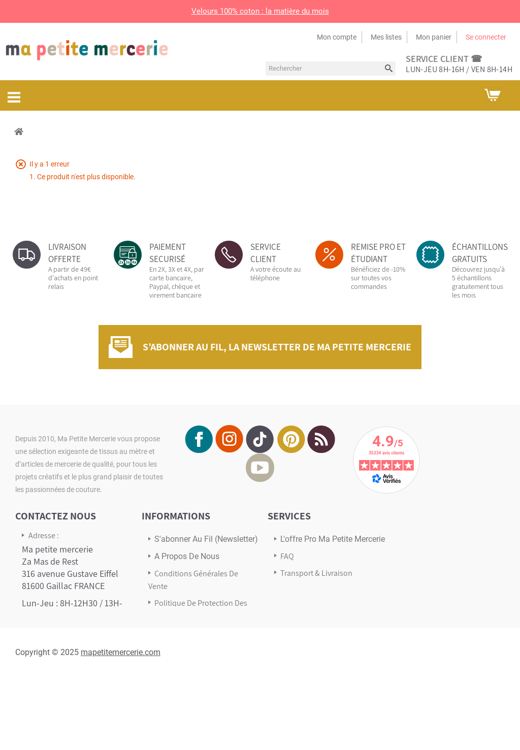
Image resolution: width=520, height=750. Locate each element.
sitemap (168, 632)
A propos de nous (186, 556)
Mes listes (386, 37)
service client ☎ (444, 58)
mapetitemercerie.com (120, 724)
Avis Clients (299, 589)
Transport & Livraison (316, 573)
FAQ (287, 556)
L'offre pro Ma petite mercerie (332, 539)
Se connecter (486, 37)
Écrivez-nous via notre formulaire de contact (64, 667)
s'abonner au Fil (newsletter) (206, 539)
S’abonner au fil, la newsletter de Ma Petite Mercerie (277, 346)
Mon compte (336, 37)
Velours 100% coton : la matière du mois (260, 11)
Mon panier (433, 37)
